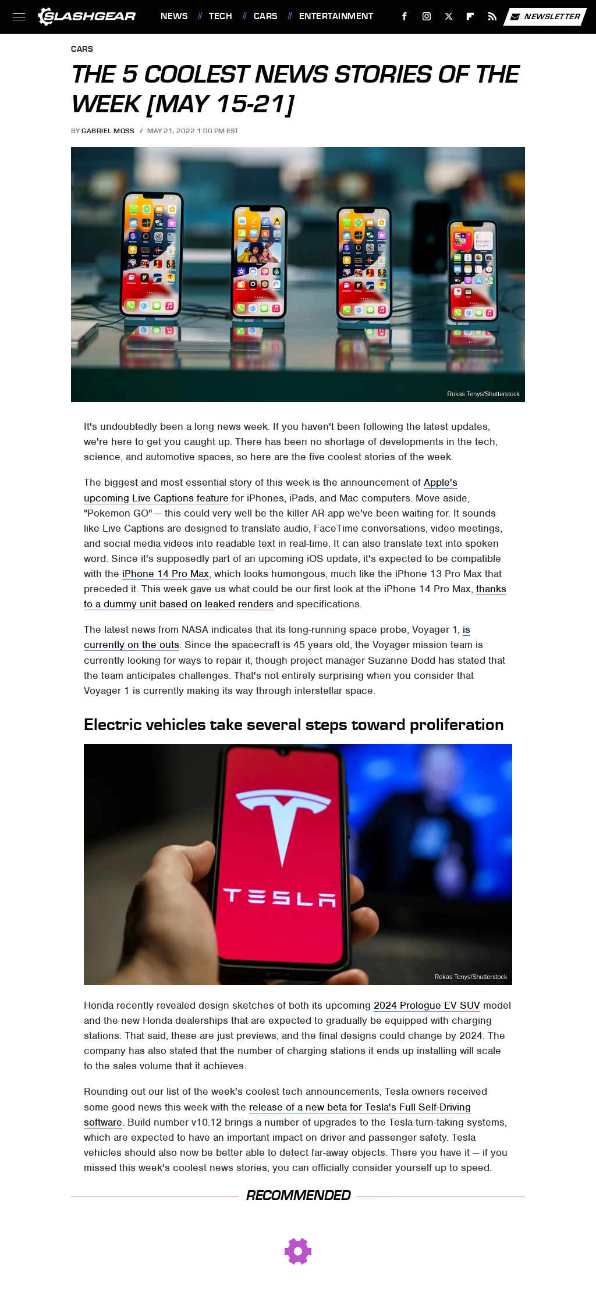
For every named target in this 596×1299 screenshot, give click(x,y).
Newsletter (544, 17)
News (174, 16)
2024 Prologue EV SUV (427, 1005)
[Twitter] (448, 17)
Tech (220, 16)
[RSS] (492, 17)
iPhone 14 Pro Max (165, 573)
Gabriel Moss (107, 131)
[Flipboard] (470, 17)
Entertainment (336, 16)
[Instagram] (426, 17)
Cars (266, 16)
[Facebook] (404, 17)
